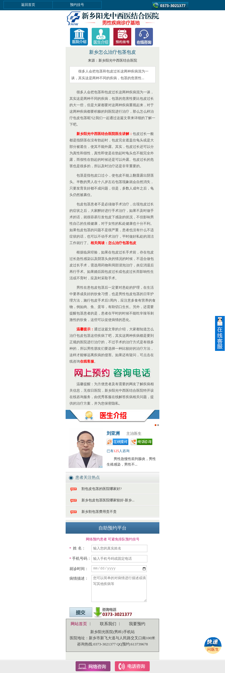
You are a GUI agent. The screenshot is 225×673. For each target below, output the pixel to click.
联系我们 (108, 624)
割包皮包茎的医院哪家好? (101, 489)
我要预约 (137, 624)
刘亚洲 (113, 433)
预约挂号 (77, 5)
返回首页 (28, 5)
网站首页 (79, 624)
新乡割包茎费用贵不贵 (99, 512)
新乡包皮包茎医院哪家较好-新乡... (107, 500)
